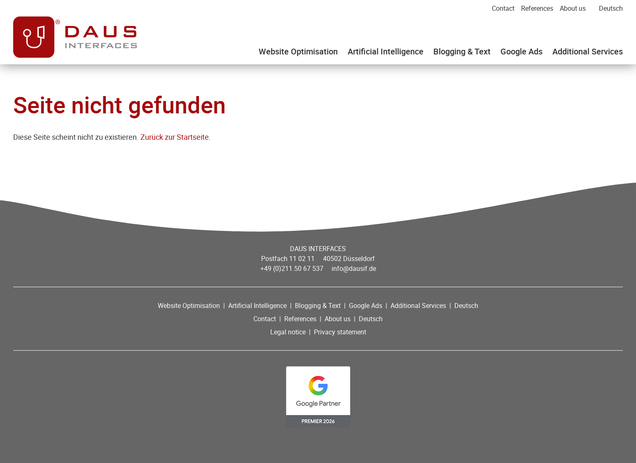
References (537, 8)
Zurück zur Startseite (174, 137)
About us (573, 8)
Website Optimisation (298, 51)
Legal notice (288, 331)
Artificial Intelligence (385, 51)
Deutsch (611, 8)
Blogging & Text (462, 51)
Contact (503, 8)
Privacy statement (340, 331)
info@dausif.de (354, 268)
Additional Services (587, 51)
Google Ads (521, 51)
